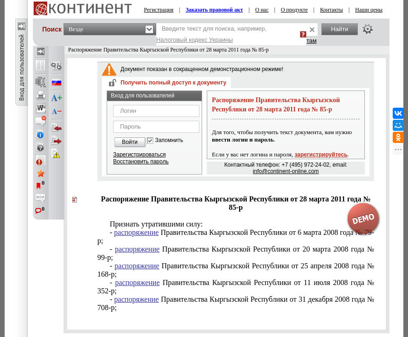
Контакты (331, 9)
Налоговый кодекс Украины (194, 39)
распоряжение (136, 232)
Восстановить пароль (141, 161)
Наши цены (368, 9)
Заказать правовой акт (214, 9)
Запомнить (169, 140)
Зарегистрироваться (139, 154)
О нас (261, 9)
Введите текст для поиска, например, (211, 34)
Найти (339, 29)
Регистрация (158, 9)
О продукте (294, 9)
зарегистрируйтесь (321, 154)
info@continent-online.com (286, 171)
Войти (130, 142)
